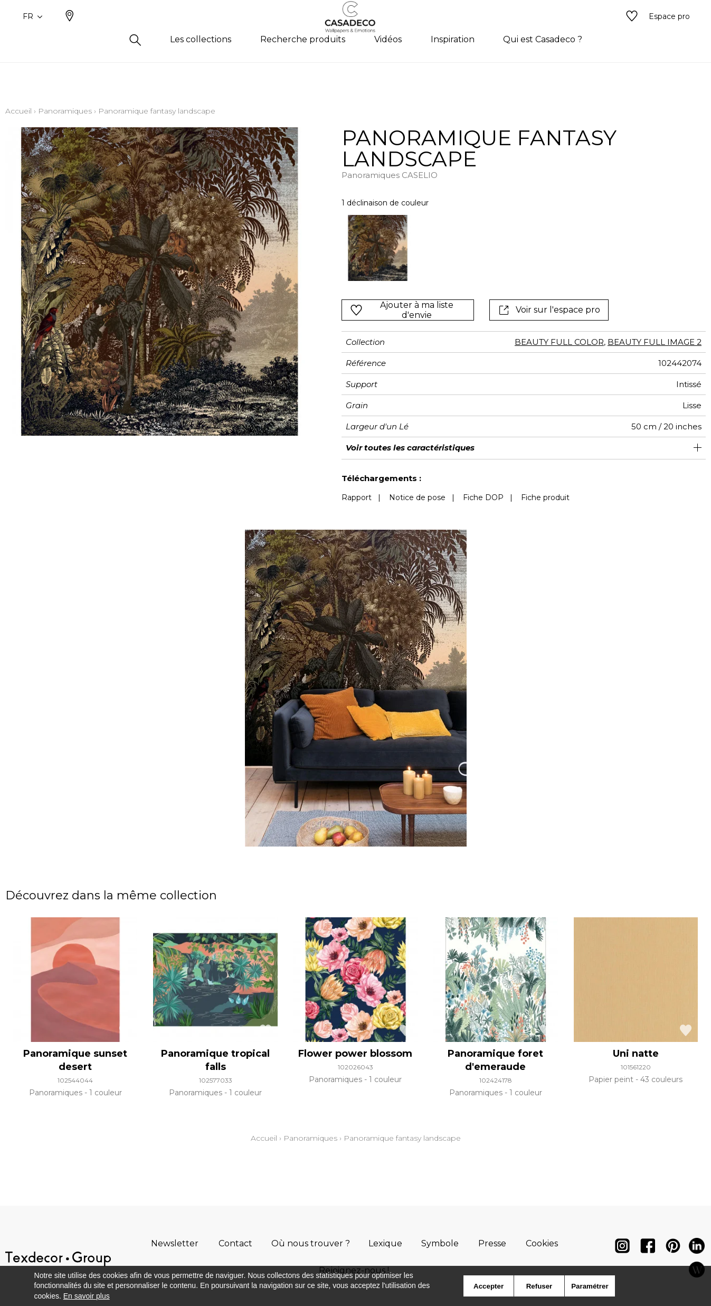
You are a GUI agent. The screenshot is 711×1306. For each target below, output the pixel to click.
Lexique (385, 1243)
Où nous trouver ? (310, 1243)
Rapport (357, 497)
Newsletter (174, 1243)
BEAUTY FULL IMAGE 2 (654, 342)
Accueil (18, 111)
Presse (492, 1243)
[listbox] (489, 248)
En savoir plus (86, 1296)
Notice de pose (417, 497)
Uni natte (636, 1053)
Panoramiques (65, 111)
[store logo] (355, 33)
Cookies (542, 1243)
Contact (235, 1243)
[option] (378, 248)
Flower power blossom (355, 1053)
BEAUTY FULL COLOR (559, 342)
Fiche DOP (483, 497)
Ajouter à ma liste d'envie (401, 310)
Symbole (440, 1243)
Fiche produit (545, 497)
